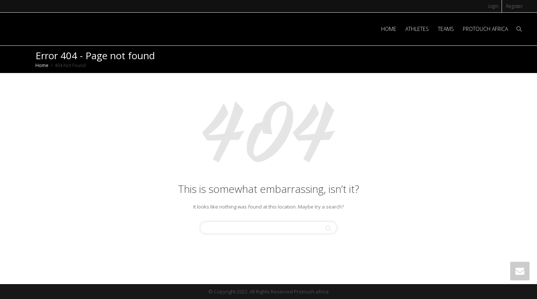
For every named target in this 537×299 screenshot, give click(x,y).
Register (514, 6)
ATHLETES (417, 28)
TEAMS (446, 28)
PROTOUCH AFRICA (485, 28)
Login (493, 6)
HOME (388, 28)
